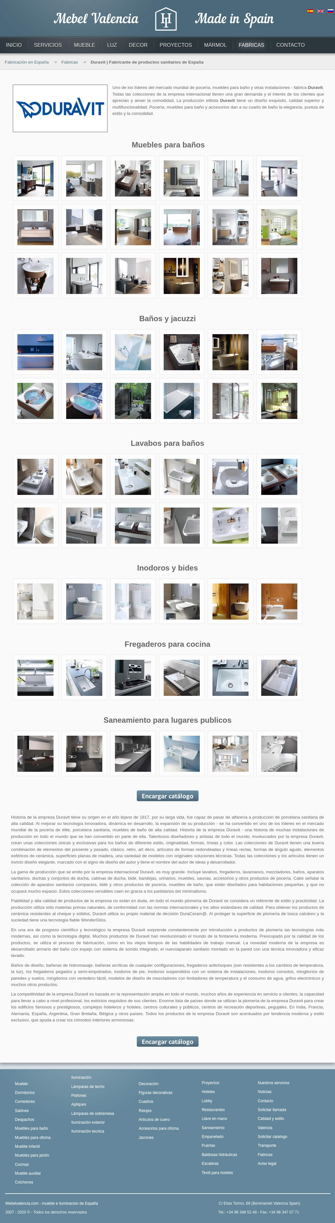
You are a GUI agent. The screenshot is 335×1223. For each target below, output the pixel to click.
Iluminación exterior (88, 1122)
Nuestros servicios (273, 1083)
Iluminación (81, 1077)
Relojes (145, 1110)
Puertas (208, 1145)
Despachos (24, 1119)
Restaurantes (213, 1110)
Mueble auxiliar (28, 1173)
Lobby (207, 1101)
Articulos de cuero (154, 1119)
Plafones (78, 1095)
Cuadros (146, 1101)
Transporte (267, 1145)
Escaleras (210, 1163)
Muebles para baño (31, 1128)
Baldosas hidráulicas (219, 1154)
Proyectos (210, 1083)
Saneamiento (213, 1128)
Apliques (78, 1104)
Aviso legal (267, 1163)
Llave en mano (214, 1118)
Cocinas (22, 1164)
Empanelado (213, 1136)
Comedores (25, 1101)
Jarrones (146, 1137)
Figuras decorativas (156, 1092)
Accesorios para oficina (159, 1128)
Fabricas (69, 62)
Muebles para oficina (33, 1137)
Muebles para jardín (32, 1155)
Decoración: (149, 1084)
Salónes (22, 1110)
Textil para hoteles (217, 1172)
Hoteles (208, 1091)
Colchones (24, 1182)
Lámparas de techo (87, 1086)
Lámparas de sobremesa (92, 1113)
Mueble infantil (27, 1146)
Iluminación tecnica (87, 1131)
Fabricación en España (27, 62)
